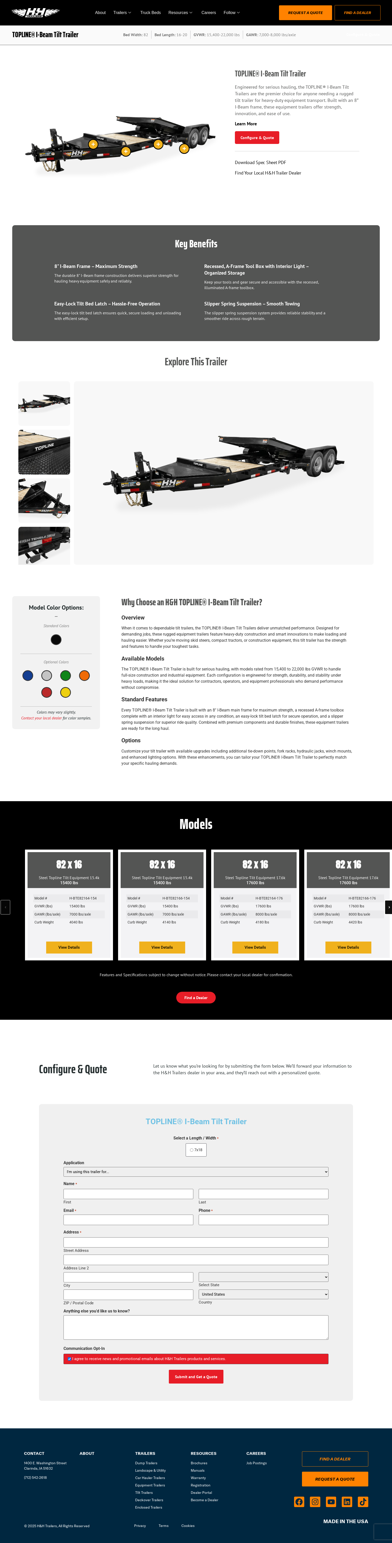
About (100, 12)
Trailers (122, 12)
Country (205, 1302)
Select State (209, 1285)
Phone (206, 1211)
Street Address (76, 1250)
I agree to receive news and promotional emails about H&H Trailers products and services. (149, 1359)
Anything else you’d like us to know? (97, 1311)
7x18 (196, 1150)
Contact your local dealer (41, 717)
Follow (232, 12)
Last (202, 1202)
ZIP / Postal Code (79, 1303)
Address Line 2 (76, 1268)
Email (70, 1211)
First (67, 1202)
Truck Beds (150, 12)
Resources (180, 12)
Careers (208, 12)
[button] (5, 907)
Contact (34, 1453)
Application (74, 1163)
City (67, 1285)
